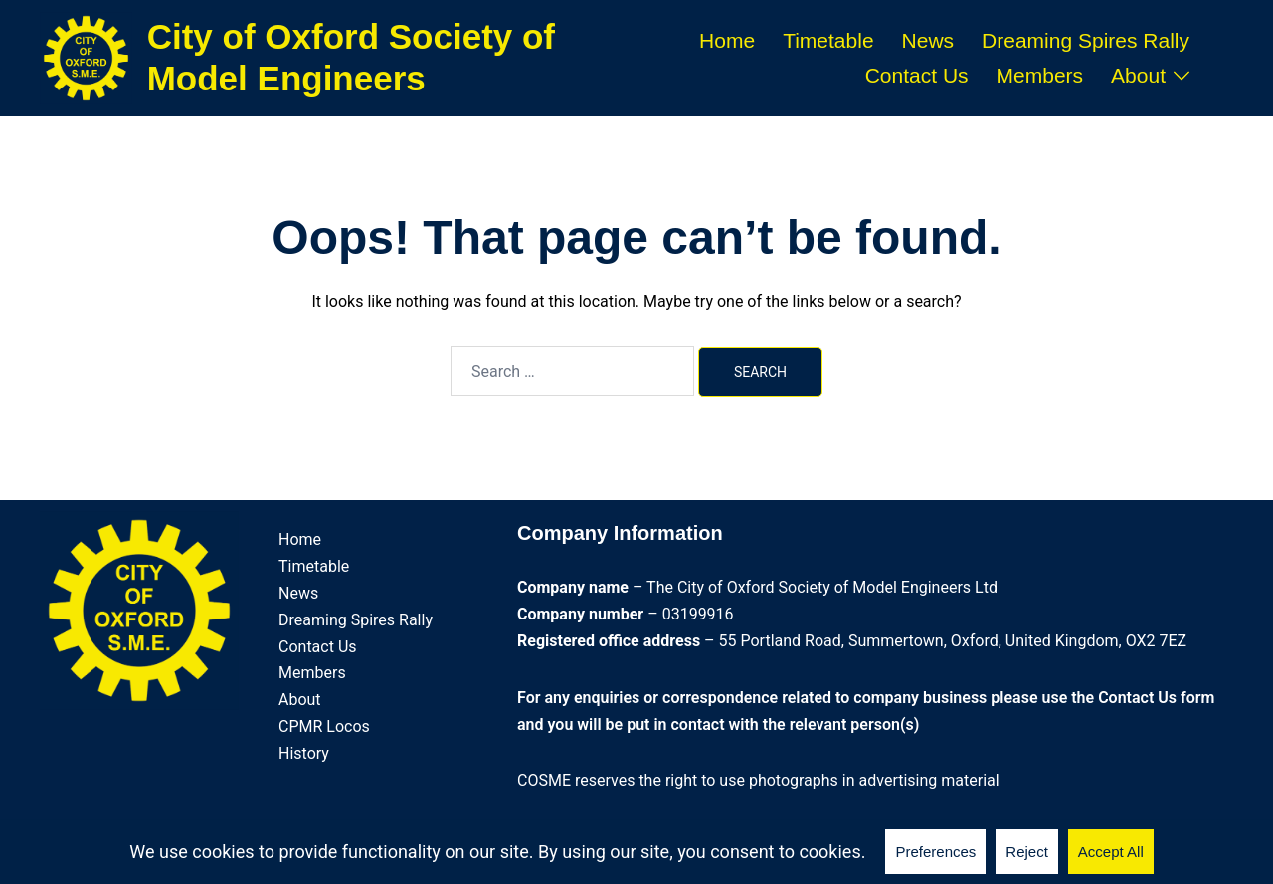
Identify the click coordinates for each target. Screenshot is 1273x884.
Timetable (828, 40)
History (303, 753)
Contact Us (917, 75)
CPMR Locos (324, 726)
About (1138, 75)
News (928, 40)
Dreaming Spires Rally (1085, 40)
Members (1040, 75)
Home (727, 40)
